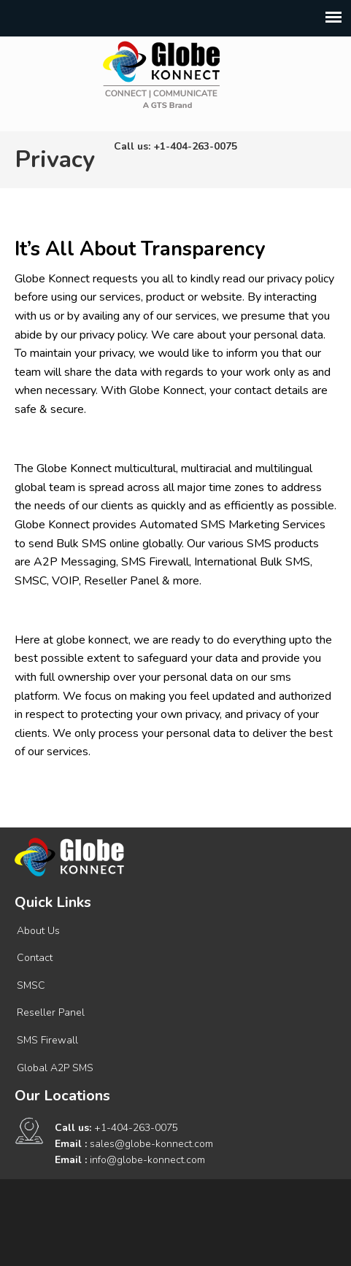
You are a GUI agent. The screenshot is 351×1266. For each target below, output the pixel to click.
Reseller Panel (51, 1012)
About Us (38, 931)
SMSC (31, 985)
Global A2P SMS (55, 1068)
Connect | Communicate (161, 74)
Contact (35, 958)
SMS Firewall (47, 1040)
